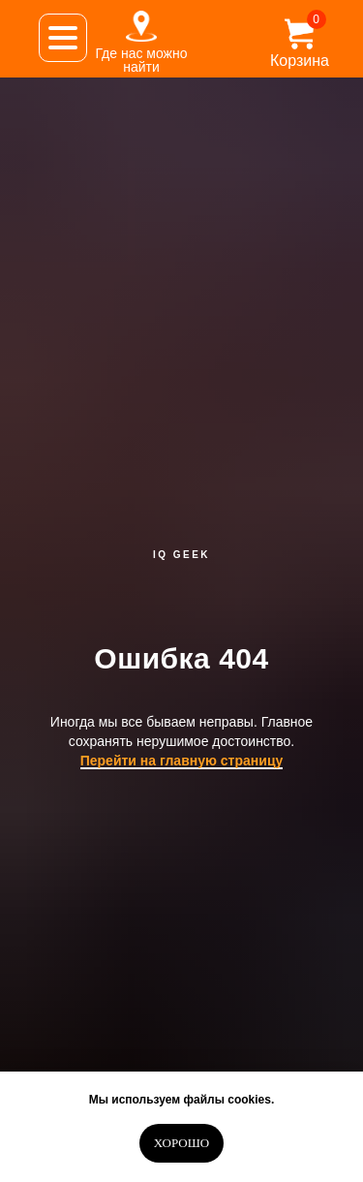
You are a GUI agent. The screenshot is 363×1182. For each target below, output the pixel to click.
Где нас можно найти (141, 60)
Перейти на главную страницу (182, 760)
